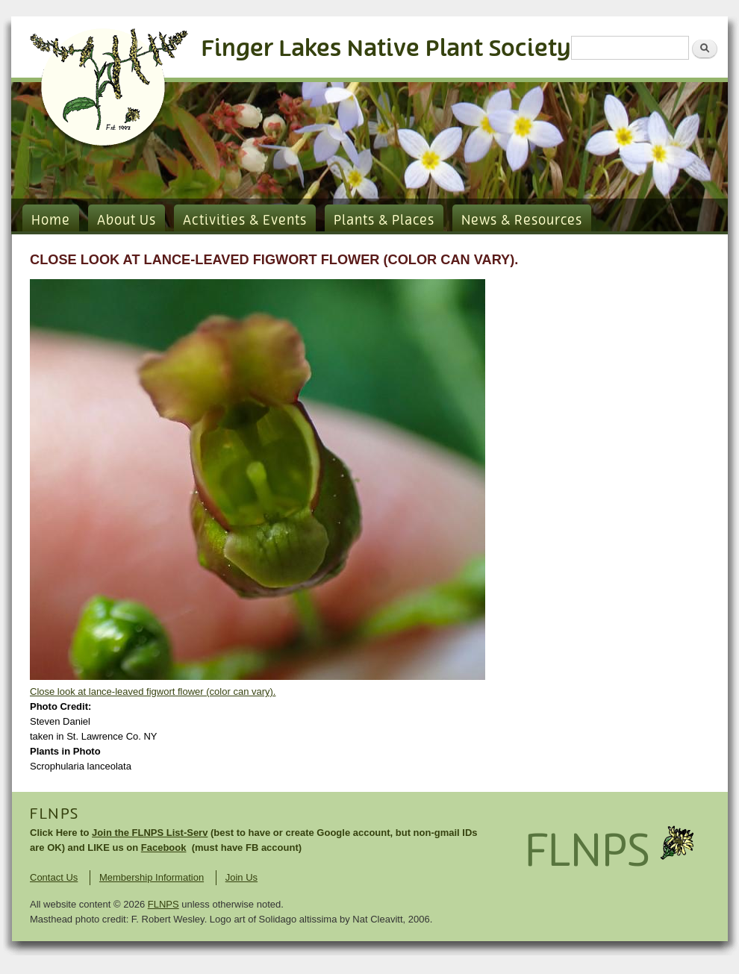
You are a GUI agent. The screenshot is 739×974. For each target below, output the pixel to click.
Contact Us (54, 877)
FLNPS (54, 814)
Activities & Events (245, 221)
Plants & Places (384, 221)
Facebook (164, 847)
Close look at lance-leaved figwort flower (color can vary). (152, 691)
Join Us (241, 877)
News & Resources (521, 221)
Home (50, 221)
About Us (126, 221)
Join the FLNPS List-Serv (150, 832)
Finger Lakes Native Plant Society (386, 49)
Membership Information (151, 877)
